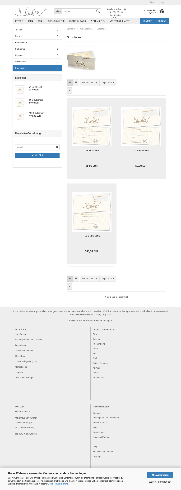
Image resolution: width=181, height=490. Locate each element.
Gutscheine (20, 68)
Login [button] (163, 2)
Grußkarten (20, 49)
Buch (17, 36)
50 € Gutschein (141, 150)
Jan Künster (20, 334)
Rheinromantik (56, 21)
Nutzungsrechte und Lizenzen (28, 339)
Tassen (18, 30)
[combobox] (89, 82)
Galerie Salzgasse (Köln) (26, 361)
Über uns (161, 21)
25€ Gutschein (91, 150)
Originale (19, 372)
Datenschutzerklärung (58, 484)
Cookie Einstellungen (24, 377)
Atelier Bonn (20, 356)
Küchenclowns (77, 21)
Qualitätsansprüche (24, 350)
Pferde (19, 21)
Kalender (19, 55)
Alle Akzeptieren (160, 475)
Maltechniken (21, 367)
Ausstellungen (21, 345)
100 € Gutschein (92, 236)
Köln (30, 21)
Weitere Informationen (160, 481)
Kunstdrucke (21, 42)
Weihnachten (98, 21)
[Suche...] (58, 11)
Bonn (40, 21)
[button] (152, 2)
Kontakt (147, 21)
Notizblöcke (20, 61)
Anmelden (37, 155)
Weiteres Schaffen (120, 21)
